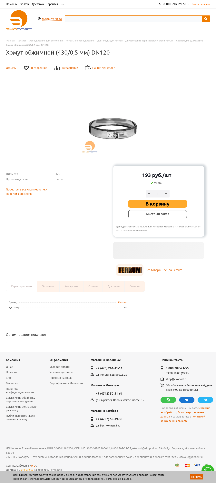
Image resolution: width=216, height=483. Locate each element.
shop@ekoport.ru (176, 379)
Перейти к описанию (19, 193)
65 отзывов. (55, 469)
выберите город (52, 18)
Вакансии (12, 383)
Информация (59, 360)
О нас (9, 366)
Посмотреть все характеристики (26, 189)
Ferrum (122, 302)
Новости (11, 372)
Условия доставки (61, 372)
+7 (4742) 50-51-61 (109, 393)
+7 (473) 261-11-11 (109, 368)
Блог (9, 377)
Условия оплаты (60, 366)
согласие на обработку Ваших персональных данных (185, 412)
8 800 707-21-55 (177, 368)
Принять (196, 476)
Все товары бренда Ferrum (163, 270)
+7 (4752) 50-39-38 (109, 419)
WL (33, 465)
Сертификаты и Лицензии (66, 383)
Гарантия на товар (61, 377)
